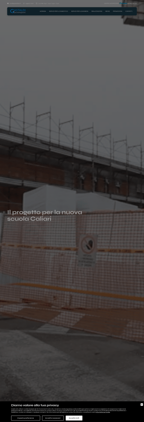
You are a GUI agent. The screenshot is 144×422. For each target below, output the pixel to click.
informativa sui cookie (103, 412)
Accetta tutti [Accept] (74, 418)
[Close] (142, 404)
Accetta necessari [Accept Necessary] (52, 418)
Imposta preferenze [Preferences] (25, 418)
